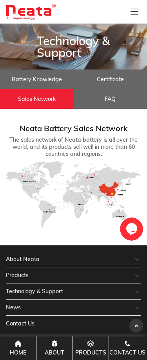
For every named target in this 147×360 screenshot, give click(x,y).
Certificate (110, 79)
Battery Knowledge (37, 79)
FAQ (110, 98)
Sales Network (37, 98)
